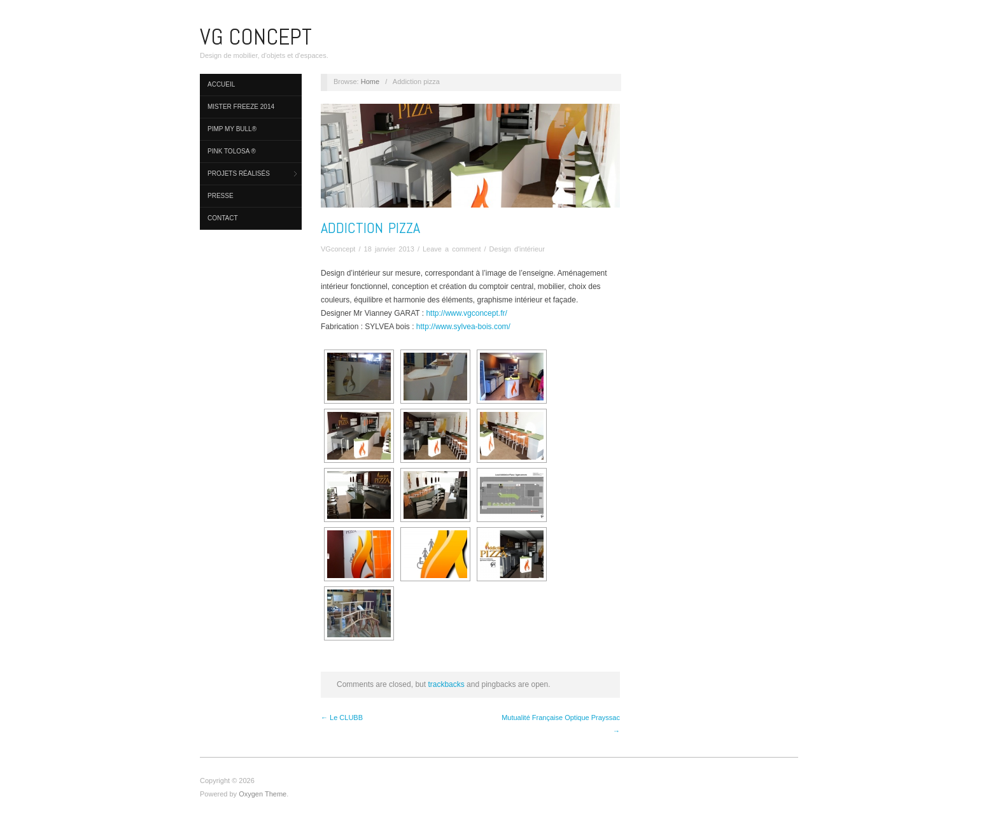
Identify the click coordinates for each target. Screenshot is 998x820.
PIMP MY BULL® (232, 128)
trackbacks (446, 684)
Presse (220, 195)
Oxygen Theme (262, 794)
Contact (222, 218)
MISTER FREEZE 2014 (240, 106)
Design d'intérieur (517, 249)
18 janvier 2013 (389, 249)
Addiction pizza (370, 227)
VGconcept (338, 249)
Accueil (221, 84)
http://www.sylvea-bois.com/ (463, 326)
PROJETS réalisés (238, 173)
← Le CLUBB (342, 717)
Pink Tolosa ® (231, 151)
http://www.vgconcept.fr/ (466, 313)
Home (370, 81)
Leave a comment (452, 249)
